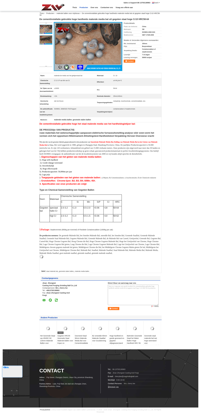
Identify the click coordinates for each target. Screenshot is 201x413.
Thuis (74, 7)
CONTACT (51, 370)
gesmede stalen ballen (66, 271)
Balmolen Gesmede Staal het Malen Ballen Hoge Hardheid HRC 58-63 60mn (134, 341)
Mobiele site (113, 387)
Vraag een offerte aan (124, 7)
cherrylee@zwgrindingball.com (126, 376)
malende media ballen (82, 271)
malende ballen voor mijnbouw (68, 13)
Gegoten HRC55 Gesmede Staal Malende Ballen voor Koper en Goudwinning (65, 341)
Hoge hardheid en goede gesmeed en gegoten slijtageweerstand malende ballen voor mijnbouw (117, 342)
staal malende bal (52, 271)
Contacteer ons (106, 7)
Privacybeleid (45, 410)
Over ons (94, 7)
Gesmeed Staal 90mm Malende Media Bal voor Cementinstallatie (81, 339)
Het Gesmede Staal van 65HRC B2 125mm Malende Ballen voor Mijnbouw (47, 341)
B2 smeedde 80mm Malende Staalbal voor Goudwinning (99, 338)
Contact (131, 61)
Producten (83, 7)
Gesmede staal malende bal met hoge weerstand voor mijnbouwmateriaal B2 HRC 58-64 (151, 342)
